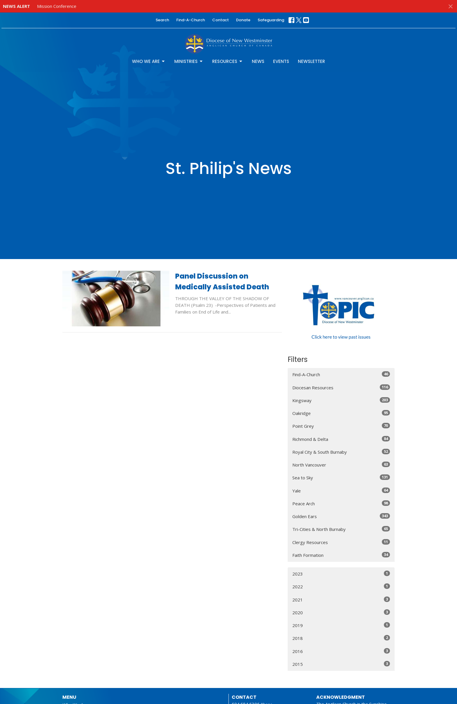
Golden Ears (341, 516)
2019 (341, 625)
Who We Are (149, 61)
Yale (341, 490)
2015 (341, 664)
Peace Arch (341, 503)
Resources (227, 61)
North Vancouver (341, 465)
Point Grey (341, 426)
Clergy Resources (341, 542)
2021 (341, 599)
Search (162, 20)
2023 (341, 574)
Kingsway (341, 400)
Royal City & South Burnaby (341, 452)
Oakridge (341, 413)
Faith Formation (341, 555)
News (258, 61)
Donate (243, 20)
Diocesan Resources (341, 387)
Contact (220, 20)
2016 (341, 651)
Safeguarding (271, 20)
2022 (341, 586)
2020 (341, 612)
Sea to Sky (341, 477)
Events (281, 61)
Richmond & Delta (341, 439)
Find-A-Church (190, 20)
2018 (341, 638)
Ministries (188, 61)
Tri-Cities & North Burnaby (341, 529)
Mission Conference (56, 6)
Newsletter (311, 61)
